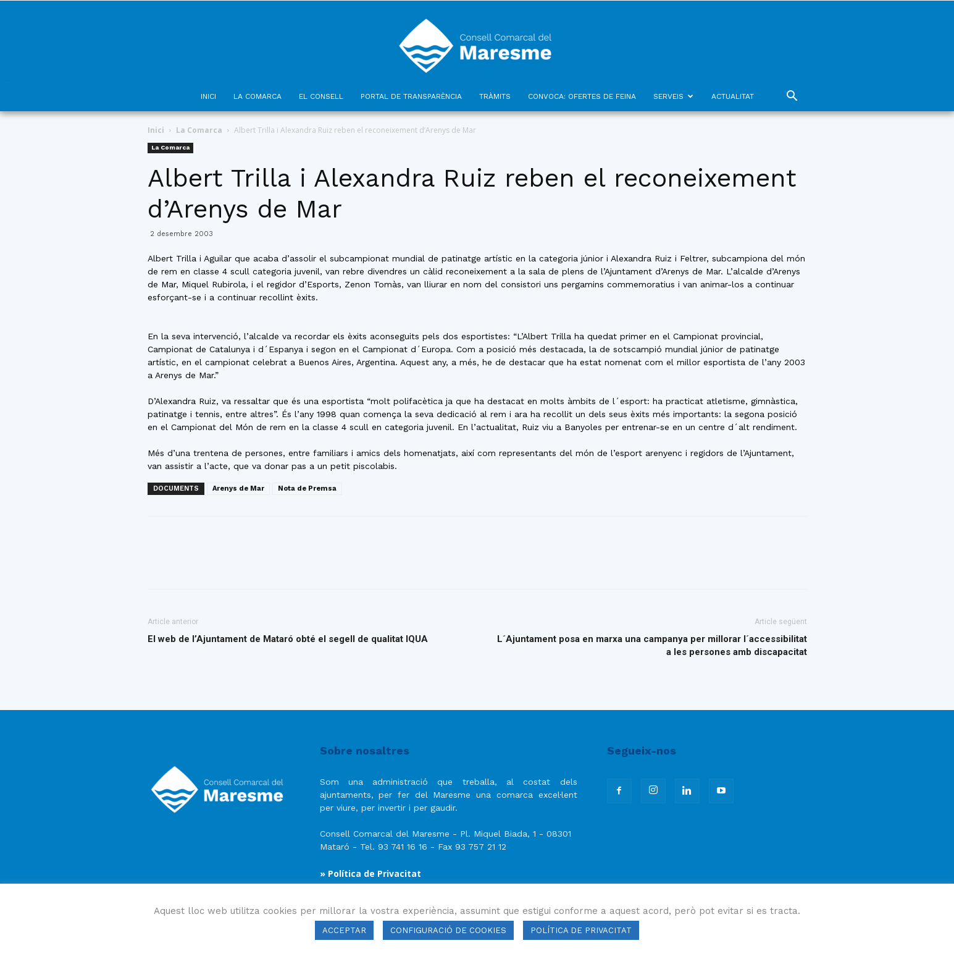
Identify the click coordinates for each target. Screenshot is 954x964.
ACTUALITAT (732, 96)
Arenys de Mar (238, 488)
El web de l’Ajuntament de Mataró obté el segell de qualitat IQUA (288, 639)
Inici (156, 130)
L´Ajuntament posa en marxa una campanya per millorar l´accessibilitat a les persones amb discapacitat (652, 645)
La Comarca (199, 130)
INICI (208, 96)
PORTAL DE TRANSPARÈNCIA (411, 96)
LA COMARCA (257, 96)
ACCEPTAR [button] (344, 930)
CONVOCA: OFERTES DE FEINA (582, 96)
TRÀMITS (495, 96)
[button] (792, 97)
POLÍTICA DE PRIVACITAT (581, 930)
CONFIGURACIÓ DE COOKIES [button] (448, 930)
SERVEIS (673, 96)
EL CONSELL (321, 96)
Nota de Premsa (307, 488)
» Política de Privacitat (370, 873)
